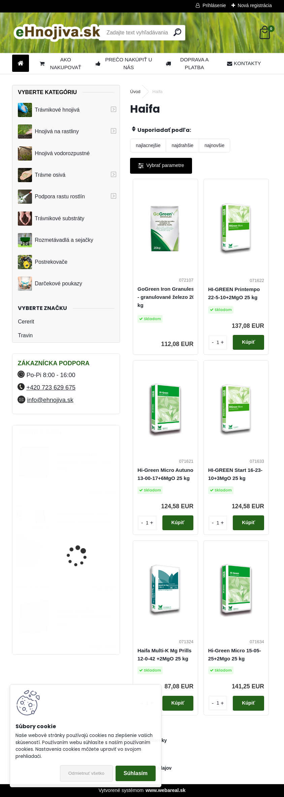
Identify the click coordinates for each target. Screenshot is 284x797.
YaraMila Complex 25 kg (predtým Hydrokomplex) (83, 517)
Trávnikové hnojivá (49, 110)
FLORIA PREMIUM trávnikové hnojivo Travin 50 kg (84, 617)
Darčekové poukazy (50, 284)
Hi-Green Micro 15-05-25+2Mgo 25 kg (234, 654)
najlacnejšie (148, 145)
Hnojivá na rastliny (48, 131)
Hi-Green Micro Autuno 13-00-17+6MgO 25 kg (165, 474)
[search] (177, 32)
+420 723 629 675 (50, 387)
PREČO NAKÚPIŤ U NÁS (124, 63)
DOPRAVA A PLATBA (187, 63)
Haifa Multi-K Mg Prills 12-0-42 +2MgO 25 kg (164, 654)
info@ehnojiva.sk (50, 400)
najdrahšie (182, 145)
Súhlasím (136, 773)
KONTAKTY (244, 63)
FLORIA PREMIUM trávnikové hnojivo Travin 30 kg (84, 462)
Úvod (135, 91)
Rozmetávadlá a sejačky (55, 240)
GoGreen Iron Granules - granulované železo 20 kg (166, 297)
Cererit (26, 321)
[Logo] (58, 33)
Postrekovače (42, 262)
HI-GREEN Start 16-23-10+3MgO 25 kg (235, 474)
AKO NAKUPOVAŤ (60, 63)
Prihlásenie (214, 5)
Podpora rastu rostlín (51, 197)
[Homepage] (20, 63)
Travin (25, 335)
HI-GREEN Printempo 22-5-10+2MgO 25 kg (234, 293)
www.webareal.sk (166, 790)
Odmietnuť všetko (86, 773)
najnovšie (214, 145)
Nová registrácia (255, 5)
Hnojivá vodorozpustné (54, 153)
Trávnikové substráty (51, 218)
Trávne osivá (41, 175)
